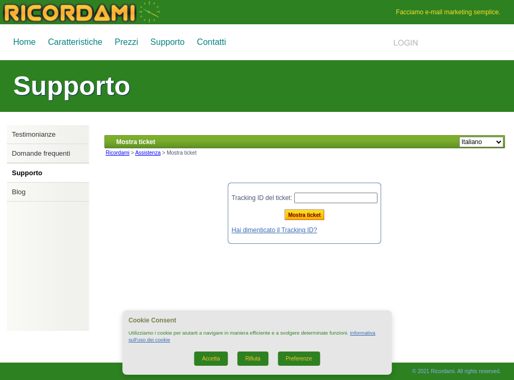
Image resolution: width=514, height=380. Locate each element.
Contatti (211, 41)
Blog (19, 192)
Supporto (167, 41)
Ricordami (118, 153)
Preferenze (299, 359)
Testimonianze (34, 134)
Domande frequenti (41, 153)
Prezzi (126, 41)
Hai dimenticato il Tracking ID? (274, 230)
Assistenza (147, 153)
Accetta (211, 359)
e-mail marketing (448, 12)
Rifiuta (252, 359)
